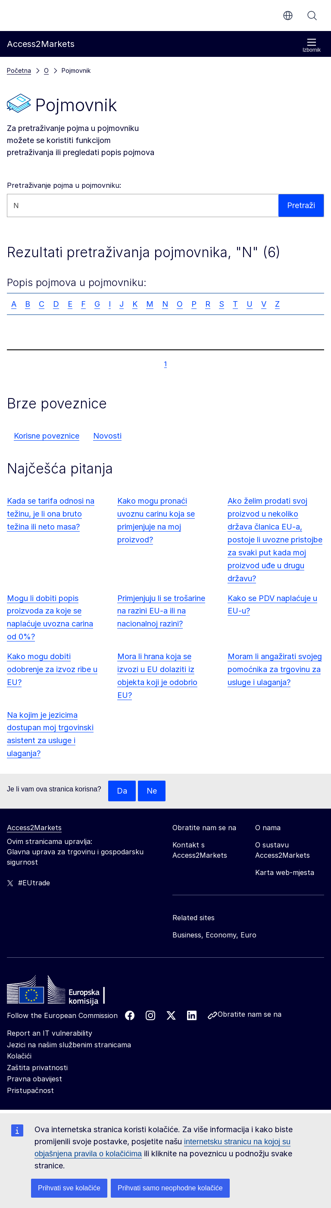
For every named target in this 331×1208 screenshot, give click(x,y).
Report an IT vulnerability (49, 1033)
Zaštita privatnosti (37, 1067)
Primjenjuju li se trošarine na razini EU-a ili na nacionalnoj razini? (161, 611)
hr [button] (288, 15)
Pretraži (312, 15)
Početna (19, 70)
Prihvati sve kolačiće (69, 1188)
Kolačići (19, 1056)
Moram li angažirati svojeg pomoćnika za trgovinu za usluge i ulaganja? (275, 669)
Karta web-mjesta (284, 872)
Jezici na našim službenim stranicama (69, 1044)
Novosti (107, 435)
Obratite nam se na (249, 1014)
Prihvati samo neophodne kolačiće (170, 1188)
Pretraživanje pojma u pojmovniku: (64, 185)
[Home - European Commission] (69, 992)
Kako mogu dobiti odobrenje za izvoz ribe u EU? (52, 669)
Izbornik (312, 45)
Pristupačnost (30, 1090)
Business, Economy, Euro (214, 935)
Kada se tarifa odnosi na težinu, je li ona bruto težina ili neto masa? (50, 513)
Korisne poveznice (46, 435)
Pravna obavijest (34, 1078)
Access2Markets (34, 827)
